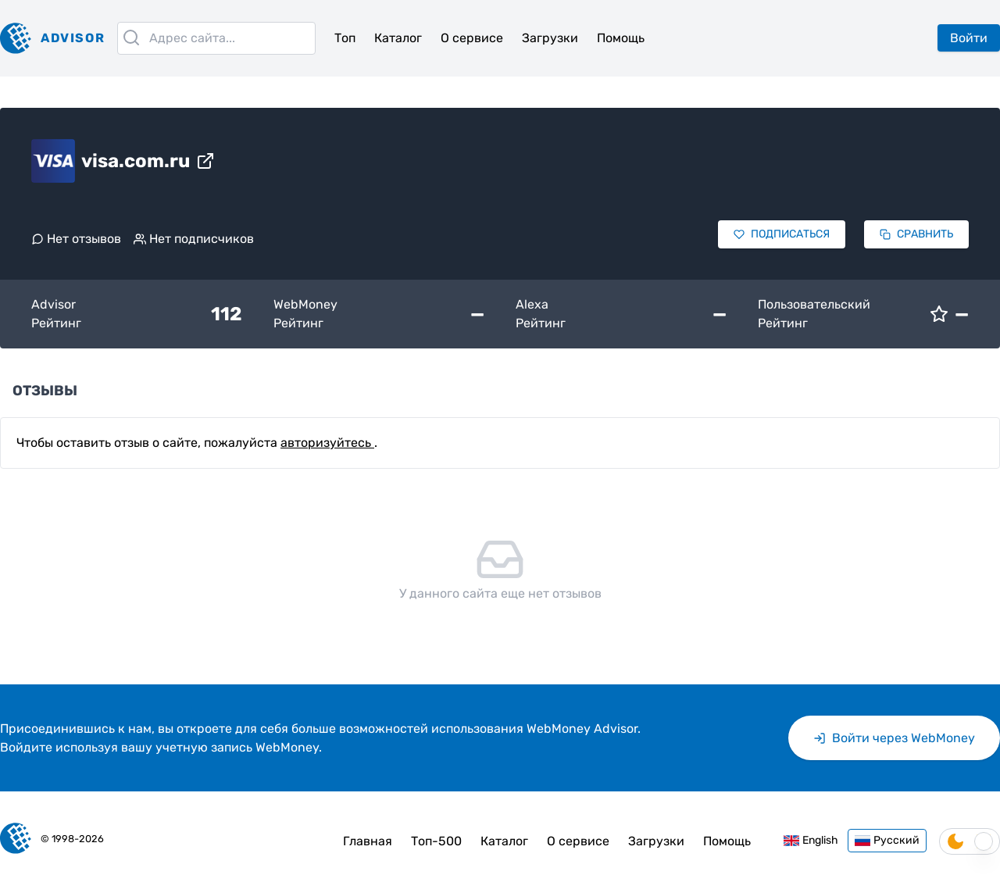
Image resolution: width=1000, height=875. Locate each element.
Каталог (398, 37)
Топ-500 (436, 841)
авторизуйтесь (327, 442)
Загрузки (550, 37)
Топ (344, 37)
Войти (969, 37)
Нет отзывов (76, 238)
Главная (367, 841)
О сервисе (472, 37)
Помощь (621, 37)
